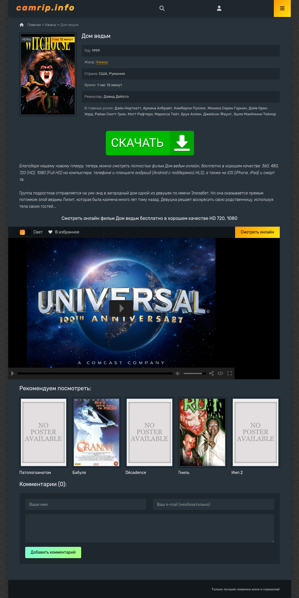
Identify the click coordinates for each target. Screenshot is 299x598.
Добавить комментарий (53, 552)
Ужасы (102, 62)
